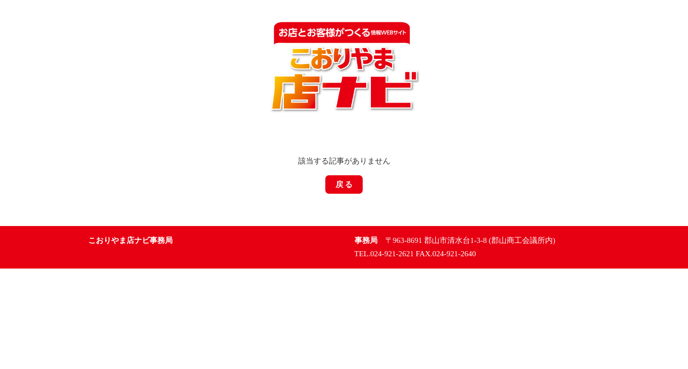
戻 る (344, 184)
